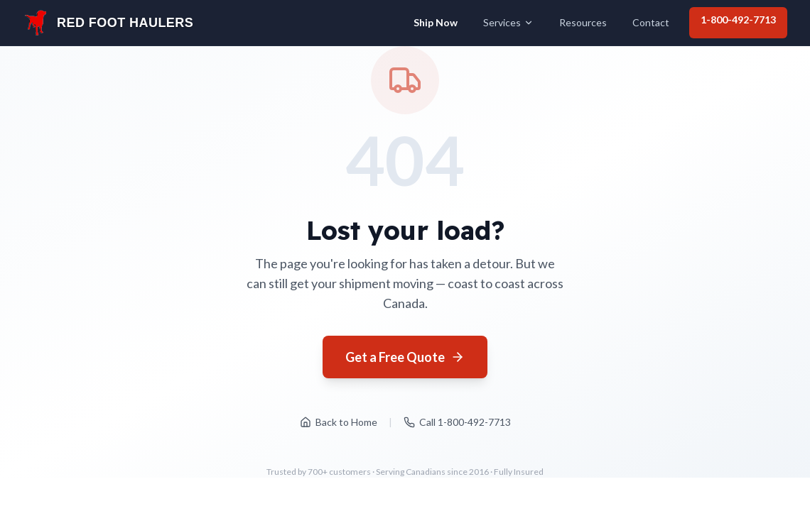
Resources (583, 22)
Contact (650, 22)
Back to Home (338, 422)
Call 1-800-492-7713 (457, 422)
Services (508, 22)
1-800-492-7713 (738, 19)
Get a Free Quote (405, 357)
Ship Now (436, 22)
